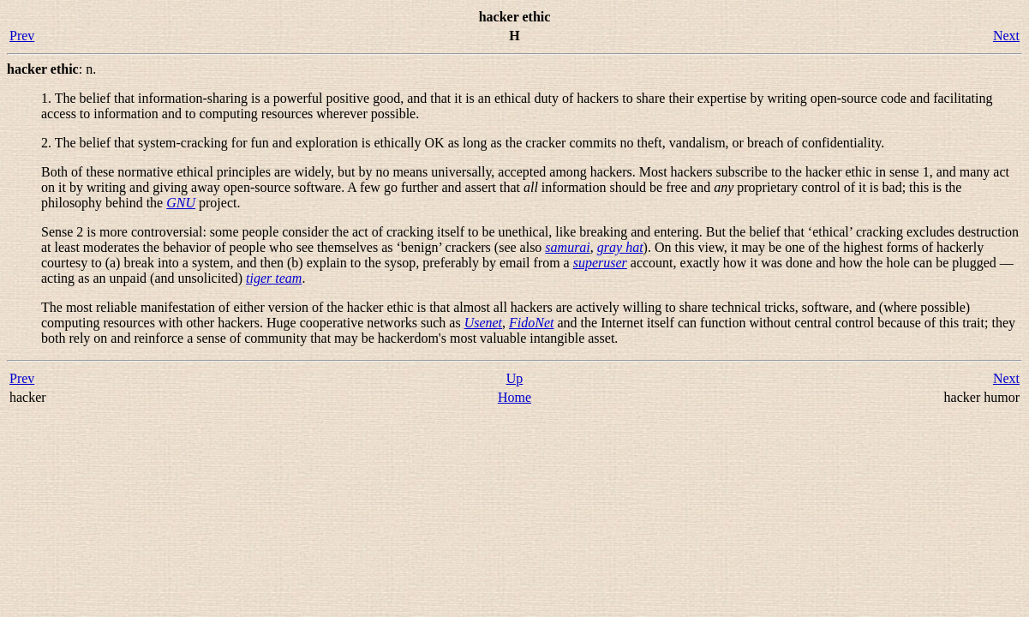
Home (514, 397)
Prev (21, 35)
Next (1006, 35)
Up (514, 378)
